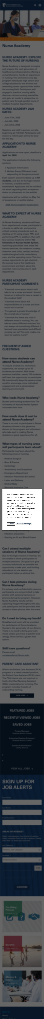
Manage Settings (24, 524)
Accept (11, 524)
